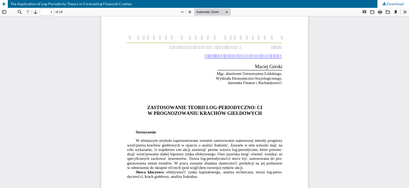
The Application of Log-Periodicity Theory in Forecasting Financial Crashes (71, 4)
